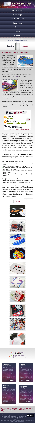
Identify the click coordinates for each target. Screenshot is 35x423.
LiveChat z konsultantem (18, 355)
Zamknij (30, 415)
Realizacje (17, 15)
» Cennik (18, 201)
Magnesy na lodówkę (27, 103)
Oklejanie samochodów (9, 367)
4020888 (22, 352)
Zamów (17, 31)
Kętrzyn (16, 76)
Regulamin (22, 409)
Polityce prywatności (19, 418)
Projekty (21, 408)
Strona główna (18, 10)
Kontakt (17, 35)
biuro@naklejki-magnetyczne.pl (19, 40)
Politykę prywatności (19, 421)
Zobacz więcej (12, 380)
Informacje (17, 23)
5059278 (15, 352)
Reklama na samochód (26, 367)
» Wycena (28, 200)
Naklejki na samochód (9, 389)
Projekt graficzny (17, 19)
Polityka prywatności (6, 410)
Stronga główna (5, 408)
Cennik (17, 27)
